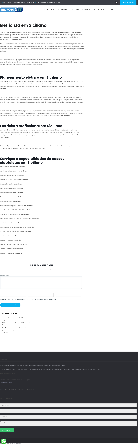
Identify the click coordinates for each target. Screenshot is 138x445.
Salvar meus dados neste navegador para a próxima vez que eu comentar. (29, 300)
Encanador (74, 10)
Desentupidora (50, 10)
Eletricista (63, 10)
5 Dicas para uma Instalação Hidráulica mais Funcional (16, 324)
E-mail (31, 292)
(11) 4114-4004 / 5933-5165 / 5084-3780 (49, 2)
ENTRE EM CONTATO (128, 2)
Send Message (7, 430)
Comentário (5, 275)
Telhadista (86, 10)
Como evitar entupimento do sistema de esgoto (15, 319)
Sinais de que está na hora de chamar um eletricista (15, 332)
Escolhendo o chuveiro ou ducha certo (14, 328)
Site (57, 292)
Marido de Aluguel (100, 10)
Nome (2, 292)
